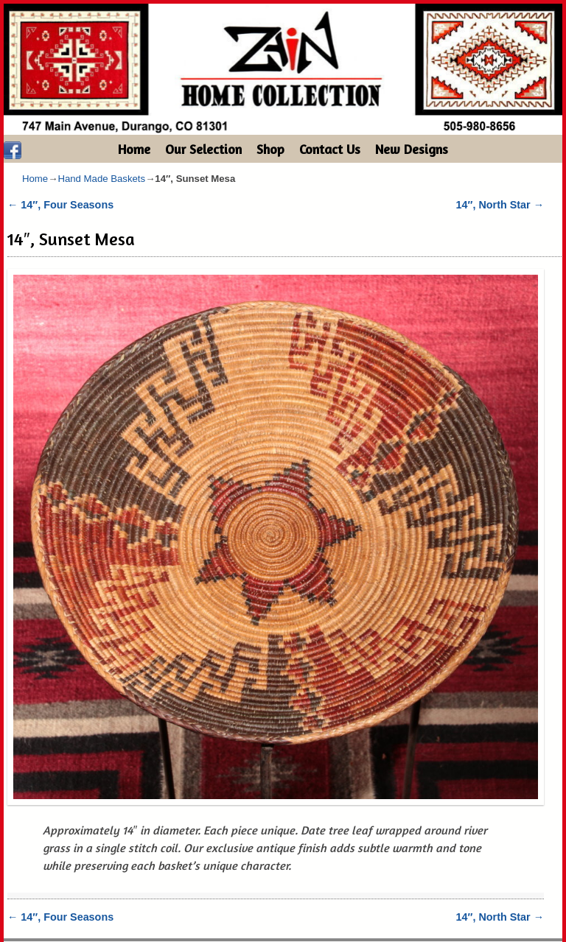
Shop (270, 149)
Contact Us (329, 149)
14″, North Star (500, 205)
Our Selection (203, 149)
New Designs (411, 149)
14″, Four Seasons (60, 205)
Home (134, 149)
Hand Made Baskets (101, 178)
